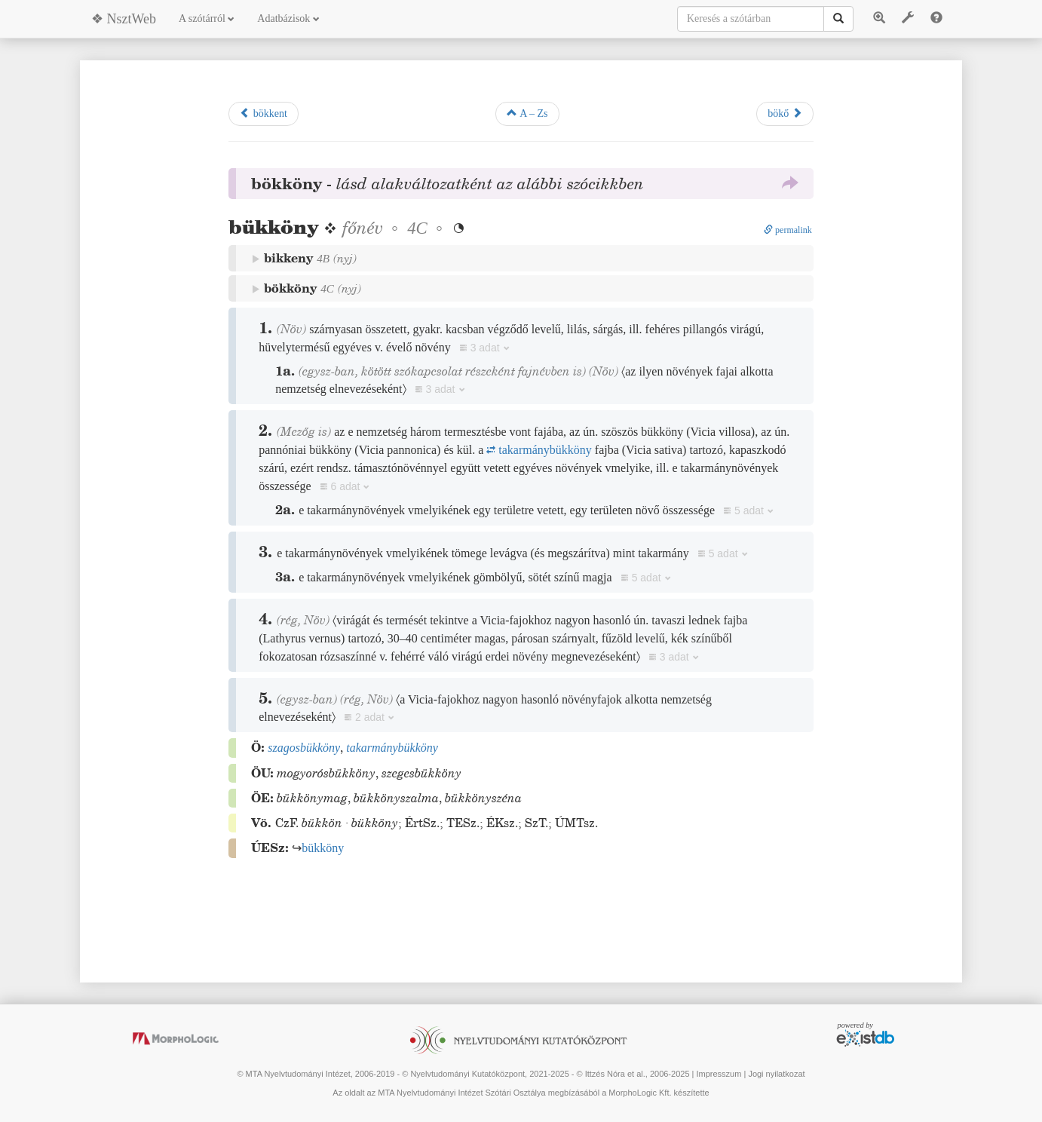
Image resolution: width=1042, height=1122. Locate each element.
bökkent (263, 113)
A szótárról (206, 18)
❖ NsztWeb (123, 18)
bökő (785, 113)
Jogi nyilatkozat (776, 1073)
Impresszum (718, 1073)
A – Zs (527, 113)
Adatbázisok (288, 18)
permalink (788, 230)
